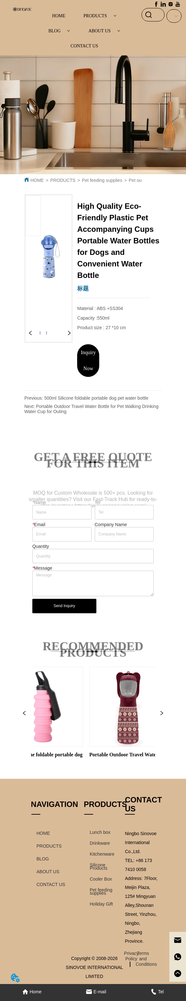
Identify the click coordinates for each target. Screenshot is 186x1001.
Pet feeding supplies (102, 180)
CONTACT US (84, 46)
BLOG (59, 30)
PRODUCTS (100, 15)
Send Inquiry (64, 606)
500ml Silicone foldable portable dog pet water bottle (96, 398)
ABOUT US (104, 30)
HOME (58, 15)
